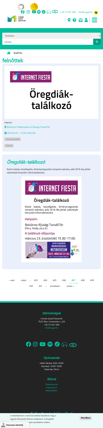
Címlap (9, 53)
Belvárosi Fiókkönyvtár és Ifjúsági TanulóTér (28, 126)
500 (31, 286)
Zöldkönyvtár (51, 384)
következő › (55, 286)
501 (40, 286)
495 (54, 280)
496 (64, 280)
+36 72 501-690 (68, 12)
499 (92, 280)
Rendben (86, 417)
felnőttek (9, 146)
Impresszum (51, 387)
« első (11, 280)
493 (36, 280)
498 (83, 280)
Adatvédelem (51, 390)
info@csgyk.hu (85, 12)
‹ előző (23, 280)
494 (45, 280)
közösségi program (12, 139)
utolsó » (70, 286)
